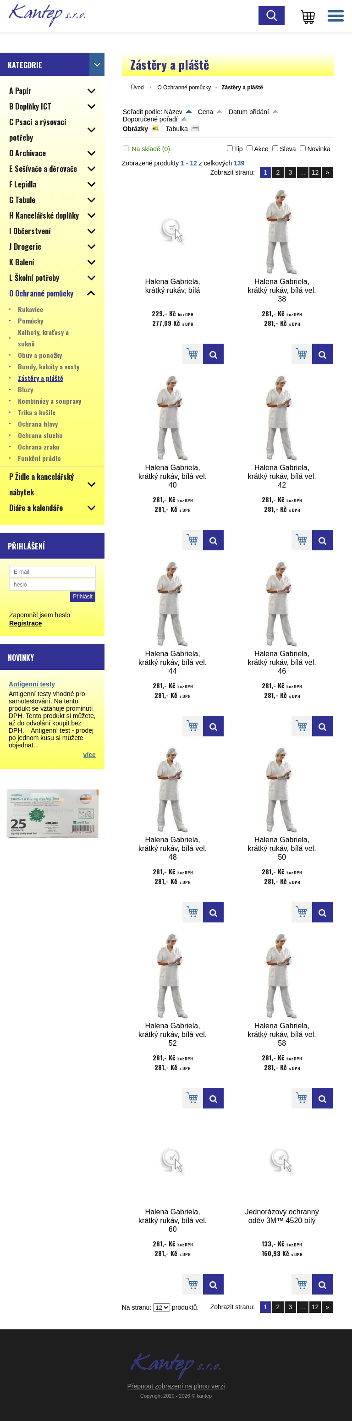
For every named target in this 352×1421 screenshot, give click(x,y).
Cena (205, 111)
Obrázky (135, 128)
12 (315, 172)
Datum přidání (249, 111)
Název (173, 111)
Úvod (137, 87)
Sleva (288, 149)
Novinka (318, 149)
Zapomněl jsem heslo (39, 615)
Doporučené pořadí (150, 119)
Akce (261, 149)
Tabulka (177, 128)
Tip (238, 149)
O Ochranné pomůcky (184, 87)
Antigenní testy (32, 684)
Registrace (25, 623)
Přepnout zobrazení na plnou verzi (176, 1386)
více (89, 754)
